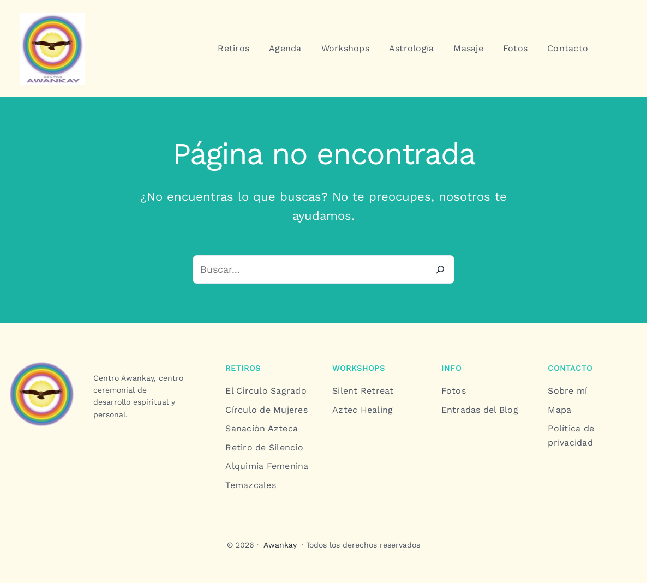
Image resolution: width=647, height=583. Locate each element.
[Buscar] (440, 269)
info (451, 368)
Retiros (243, 368)
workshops (358, 368)
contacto (570, 368)
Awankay (280, 544)
